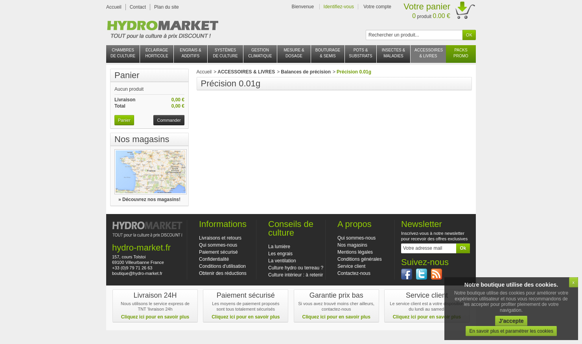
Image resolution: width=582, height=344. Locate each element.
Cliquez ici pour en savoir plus (155, 317)
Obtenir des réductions (223, 273)
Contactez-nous (353, 273)
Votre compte (377, 6)
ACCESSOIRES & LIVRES (246, 72)
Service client (351, 266)
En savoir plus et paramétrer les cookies (511, 331)
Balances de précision (306, 72)
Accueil (114, 7)
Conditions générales (359, 259)
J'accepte (511, 321)
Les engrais (280, 253)
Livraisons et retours (220, 238)
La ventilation (282, 260)
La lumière (279, 246)
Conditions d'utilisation (222, 266)
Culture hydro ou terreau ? (295, 268)
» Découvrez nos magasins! (149, 199)
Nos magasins (141, 139)
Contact (138, 7)
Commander (169, 120)
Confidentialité (214, 259)
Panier (127, 75)
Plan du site (166, 7)
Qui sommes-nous (218, 245)
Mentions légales (355, 252)
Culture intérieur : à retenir (295, 275)
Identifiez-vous (339, 6)
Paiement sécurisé (218, 252)
